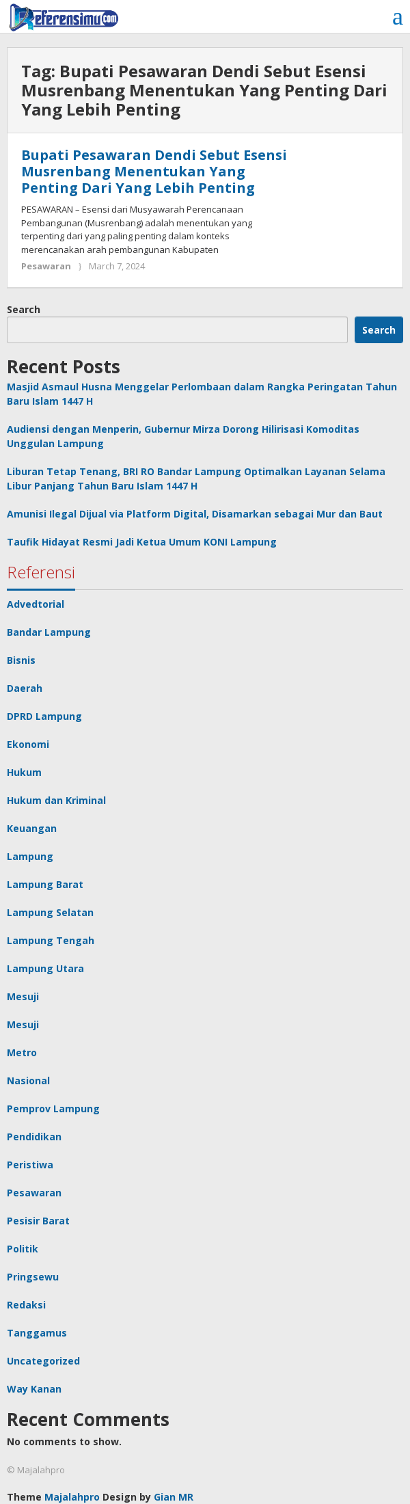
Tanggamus (37, 1332)
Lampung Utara (45, 968)
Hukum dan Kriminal (56, 800)
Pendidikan (34, 1136)
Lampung (30, 856)
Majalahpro (72, 1496)
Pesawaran (46, 266)
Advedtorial (35, 603)
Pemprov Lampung (53, 1108)
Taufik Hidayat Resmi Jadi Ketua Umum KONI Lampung (142, 541)
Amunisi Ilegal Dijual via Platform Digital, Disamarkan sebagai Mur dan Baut (195, 513)
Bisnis (21, 660)
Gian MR (173, 1496)
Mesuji (23, 996)
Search (23, 309)
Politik (22, 1248)
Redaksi (26, 1304)
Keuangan (32, 828)
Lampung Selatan (50, 912)
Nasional (28, 1080)
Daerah (24, 688)
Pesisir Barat (38, 1220)
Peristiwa (30, 1164)
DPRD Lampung (44, 716)
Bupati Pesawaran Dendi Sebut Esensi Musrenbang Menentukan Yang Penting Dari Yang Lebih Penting (154, 171)
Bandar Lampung (49, 632)
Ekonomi (28, 744)
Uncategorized (43, 1360)
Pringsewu (33, 1276)
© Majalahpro (36, 1470)
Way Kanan (34, 1388)
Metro (22, 1052)
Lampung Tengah (50, 940)
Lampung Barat (45, 884)
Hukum (24, 772)
